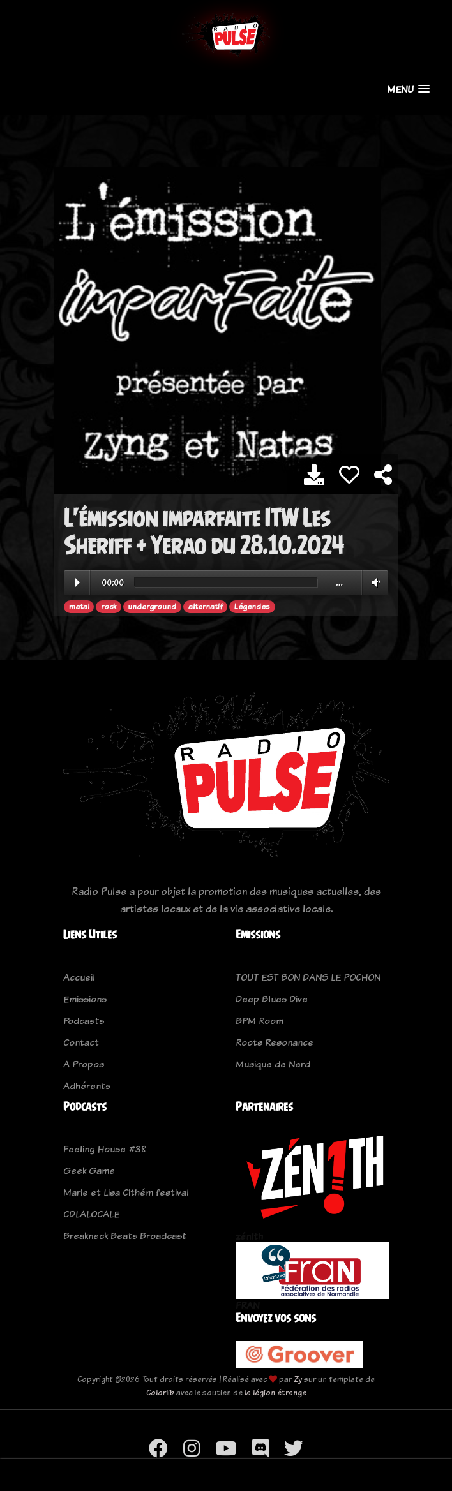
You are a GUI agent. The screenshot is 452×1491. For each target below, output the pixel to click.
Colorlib (160, 1392)
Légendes (252, 607)
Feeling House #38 (104, 1148)
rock (108, 607)
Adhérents (86, 1085)
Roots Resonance (274, 1042)
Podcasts (83, 1020)
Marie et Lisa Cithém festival (126, 1192)
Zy (298, 1379)
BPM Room (259, 1020)
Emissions (85, 998)
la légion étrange (275, 1392)
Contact (81, 1042)
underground (152, 607)
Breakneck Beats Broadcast (124, 1235)
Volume (373, 582)
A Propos (83, 1064)
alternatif (205, 607)
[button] (408, 89)
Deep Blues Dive (272, 998)
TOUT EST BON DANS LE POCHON (308, 977)
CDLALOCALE (91, 1213)
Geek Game (89, 1170)
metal (79, 607)
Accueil (79, 977)
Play (77, 582)
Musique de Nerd (273, 1064)
